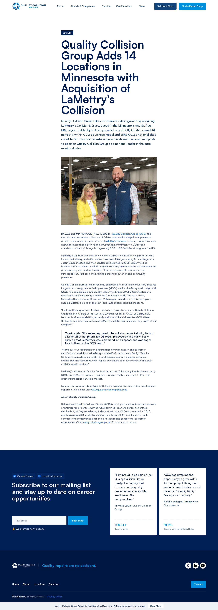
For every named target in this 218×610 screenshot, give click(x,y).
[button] (62, 6)
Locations (39, 584)
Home (15, 584)
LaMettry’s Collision (115, 241)
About (60, 6)
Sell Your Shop (165, 6)
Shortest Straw (35, 596)
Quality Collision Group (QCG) (129, 233)
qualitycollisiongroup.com (96, 422)
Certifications (124, 6)
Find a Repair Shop (192, 6)
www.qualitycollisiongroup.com (109, 389)
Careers (198, 584)
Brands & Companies (83, 6)
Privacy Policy (55, 596)
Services (53, 584)
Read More (155, 606)
